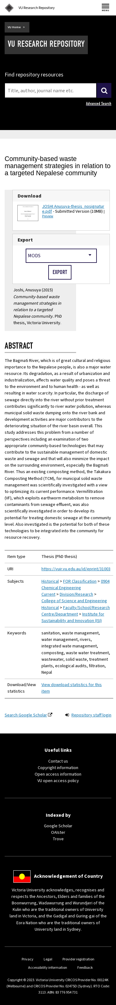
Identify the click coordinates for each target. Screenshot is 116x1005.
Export (25, 239)
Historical (50, 581)
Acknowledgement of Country (68, 876)
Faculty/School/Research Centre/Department (75, 611)
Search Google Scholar (26, 715)
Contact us (58, 761)
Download (29, 195)
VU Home (14, 27)
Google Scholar (58, 826)
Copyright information (58, 768)
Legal (48, 959)
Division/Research (76, 594)
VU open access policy (58, 781)
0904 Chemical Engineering (75, 584)
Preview (47, 216)
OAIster (58, 832)
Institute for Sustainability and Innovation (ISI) (72, 617)
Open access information (58, 774)
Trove (58, 839)
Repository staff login (91, 715)
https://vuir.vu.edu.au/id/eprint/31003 (75, 569)
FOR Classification (80, 581)
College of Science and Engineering (74, 601)
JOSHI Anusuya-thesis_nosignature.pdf (73, 209)
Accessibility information (47, 967)
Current (48, 594)
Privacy (27, 959)
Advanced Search (98, 103)
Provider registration (78, 959)
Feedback (85, 967)
